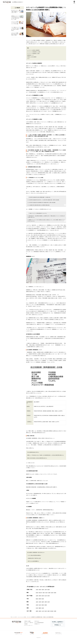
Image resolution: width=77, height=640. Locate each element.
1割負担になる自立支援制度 (32, 56)
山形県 (46, 589)
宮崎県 (50, 611)
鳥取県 (43, 604)
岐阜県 (43, 598)
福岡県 (37, 611)
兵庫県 (46, 601)
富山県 (46, 595)
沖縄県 (57, 611)
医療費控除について (31, 55)
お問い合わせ (37, 621)
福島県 (50, 589)
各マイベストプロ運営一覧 (29, 622)
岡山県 (40, 604)
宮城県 (43, 589)
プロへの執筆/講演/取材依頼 (39, 622)
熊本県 (46, 611)
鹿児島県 (53, 611)
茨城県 (50, 592)
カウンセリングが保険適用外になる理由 (34, 51)
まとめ (28, 58)
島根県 (46, 604)
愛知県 (37, 598)
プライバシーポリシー (28, 625)
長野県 (40, 595)
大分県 (43, 611)
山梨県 (37, 595)
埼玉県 (47, 592)
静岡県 (40, 598)
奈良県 (50, 601)
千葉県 (44, 592)
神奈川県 (40, 592)
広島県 (37, 604)
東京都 (37, 592)
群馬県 (57, 592)
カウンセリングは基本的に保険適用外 (34, 50)
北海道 (37, 589)
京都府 (40, 601)
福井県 (50, 595)
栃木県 (54, 592)
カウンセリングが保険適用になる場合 (34, 53)
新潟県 (43, 595)
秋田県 (40, 589)
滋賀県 (43, 601)
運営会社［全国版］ (28, 621)
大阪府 (37, 601)
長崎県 (40, 611)
